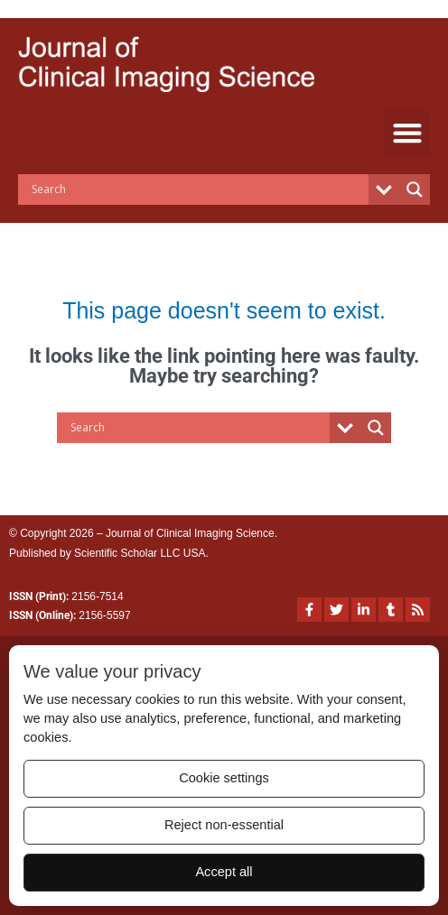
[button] (407, 133)
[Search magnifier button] (414, 189)
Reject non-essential (224, 825)
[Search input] (198, 189)
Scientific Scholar (115, 553)
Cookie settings (224, 778)
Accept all (223, 871)
